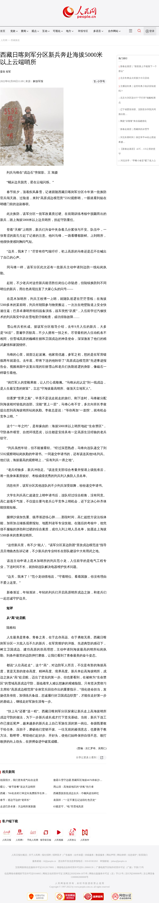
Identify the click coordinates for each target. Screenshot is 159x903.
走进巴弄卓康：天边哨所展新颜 (18, 806)
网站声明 (110, 855)
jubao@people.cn (119, 861)
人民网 (4, 40)
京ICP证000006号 (133, 873)
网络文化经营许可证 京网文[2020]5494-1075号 (65, 873)
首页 (2, 31)
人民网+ (19, 834)
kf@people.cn (49, 861)
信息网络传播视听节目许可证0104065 (22, 873)
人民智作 (84, 834)
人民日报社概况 (19, 855)
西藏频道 (15, 40)
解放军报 (38, 81)
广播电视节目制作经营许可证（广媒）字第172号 (120, 867)
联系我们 (143, 855)
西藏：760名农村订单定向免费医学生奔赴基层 (26, 793)
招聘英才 (57, 855)
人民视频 (58, 834)
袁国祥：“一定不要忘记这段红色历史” (74, 800)
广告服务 (67, 855)
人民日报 (6, 834)
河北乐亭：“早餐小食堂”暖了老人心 (138, 160)
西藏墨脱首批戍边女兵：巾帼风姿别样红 (76, 793)
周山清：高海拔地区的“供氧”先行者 (73, 786)
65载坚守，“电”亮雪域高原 (68, 806)
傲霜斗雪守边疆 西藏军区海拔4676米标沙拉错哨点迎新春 (85, 780)
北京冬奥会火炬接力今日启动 (134, 78)
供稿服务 (89, 855)
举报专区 (83, 31)
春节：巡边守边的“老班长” (15, 800)
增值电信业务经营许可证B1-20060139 (75, 867)
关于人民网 (34, 855)
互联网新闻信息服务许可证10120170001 (34, 867)
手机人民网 (32, 834)
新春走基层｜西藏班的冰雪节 (134, 129)
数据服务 (100, 855)
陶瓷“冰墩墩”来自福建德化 (133, 121)
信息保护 (132, 855)
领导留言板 (45, 834)
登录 (151, 31)
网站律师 (121, 855)
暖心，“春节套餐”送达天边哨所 (17, 786)
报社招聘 (46, 855)
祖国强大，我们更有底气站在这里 (19, 780)
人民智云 (71, 834)
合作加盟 (78, 855)
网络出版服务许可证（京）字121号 (106, 873)
